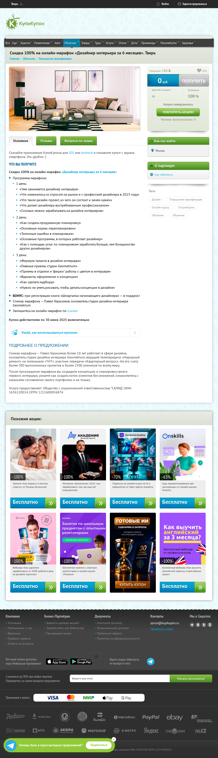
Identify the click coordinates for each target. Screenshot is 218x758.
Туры (99, 42)
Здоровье (188, 42)
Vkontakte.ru (198, 624)
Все (8, 43)
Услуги (111, 42)
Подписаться (98, 745)
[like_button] (199, 71)
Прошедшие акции (58, 633)
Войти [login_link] (165, 4)
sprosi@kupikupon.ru (164, 623)
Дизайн (156, 199)
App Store (57, 661)
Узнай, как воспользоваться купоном (49, 332)
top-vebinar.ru (164, 174)
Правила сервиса (19, 638)
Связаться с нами (161, 629)
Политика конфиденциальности (118, 638)
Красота (26, 42)
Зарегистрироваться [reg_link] (194, 4)
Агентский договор (109, 623)
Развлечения (43, 42)
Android (87, 152)
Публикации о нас (20, 628)
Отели (124, 42)
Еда (15, 42)
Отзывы (46, 141)
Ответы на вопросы (21, 643)
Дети (135, 42)
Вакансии (14, 633)
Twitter (204, 624)
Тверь (14, 4)
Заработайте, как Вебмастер (65, 628)
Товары (87, 42)
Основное (20, 141)
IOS (72, 152)
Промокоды (149, 42)
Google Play (81, 661)
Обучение (71, 42)
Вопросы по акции (79, 141)
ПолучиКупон (170, 42)
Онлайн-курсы (160, 207)
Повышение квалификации (186, 199)
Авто (58, 42)
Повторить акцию (178, 112)
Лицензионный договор (113, 628)
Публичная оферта (109, 633)
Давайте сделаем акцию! (62, 623)
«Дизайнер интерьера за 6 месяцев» (89, 172)
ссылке (72, 311)
